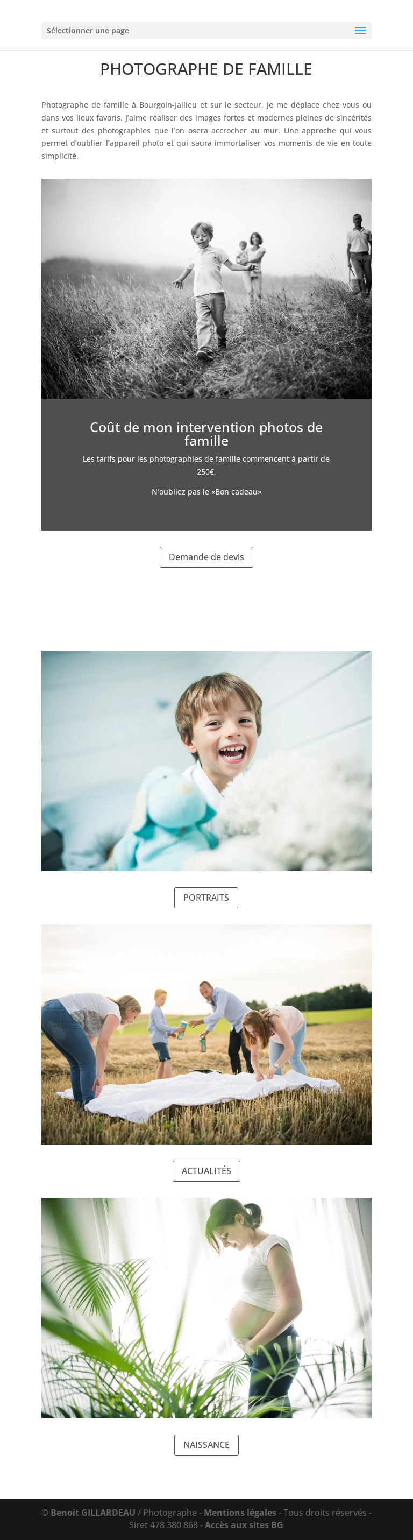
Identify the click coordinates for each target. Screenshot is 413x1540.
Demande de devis (206, 557)
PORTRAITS (206, 897)
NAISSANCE (206, 1445)
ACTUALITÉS (206, 1171)
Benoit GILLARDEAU (93, 1512)
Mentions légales (240, 1512)
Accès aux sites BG (244, 1525)
